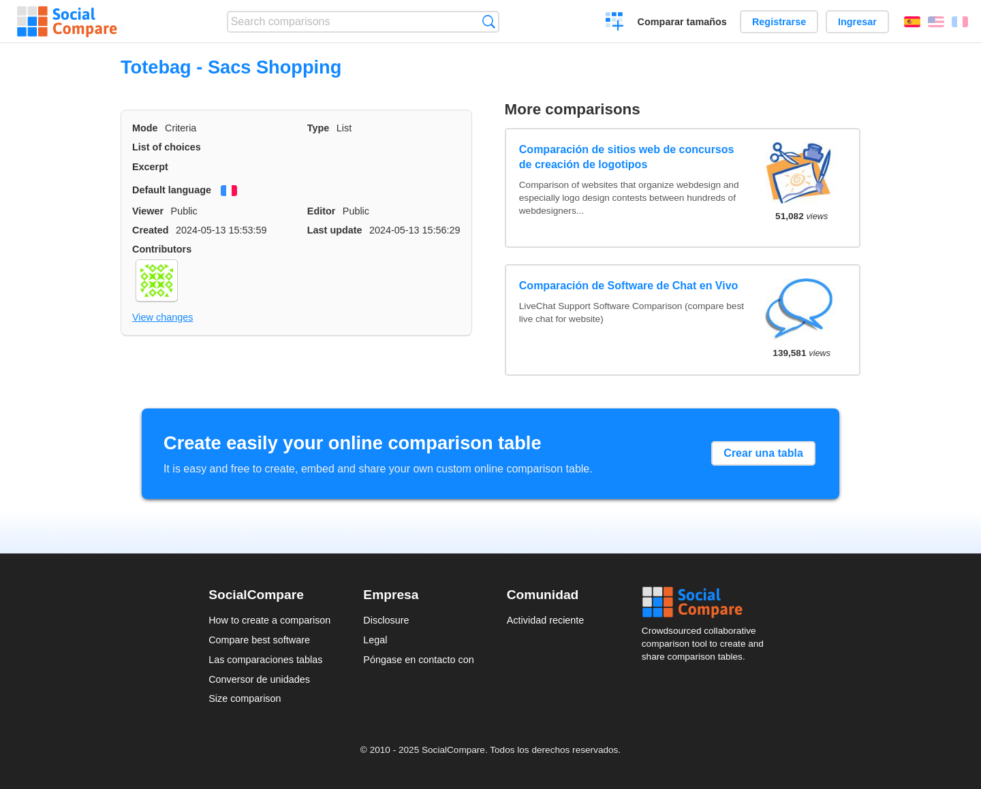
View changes (162, 317)
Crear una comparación (615, 23)
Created (150, 230)
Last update (334, 230)
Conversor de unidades (259, 679)
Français (960, 21)
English (936, 21)
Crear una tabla (763, 453)
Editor (321, 211)
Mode (145, 128)
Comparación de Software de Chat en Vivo (628, 285)
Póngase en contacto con (418, 659)
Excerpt (150, 166)
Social (707, 602)
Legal (375, 639)
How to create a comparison (269, 620)
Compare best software (259, 639)
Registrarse (779, 21)
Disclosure (386, 620)
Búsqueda (488, 21)
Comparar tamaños (682, 21)
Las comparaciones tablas (265, 659)
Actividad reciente (546, 620)
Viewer (148, 211)
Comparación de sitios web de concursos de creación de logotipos (626, 157)
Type (318, 128)
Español (912, 21)
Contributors (161, 249)
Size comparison (244, 698)
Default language (171, 189)
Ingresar (857, 21)
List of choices (166, 147)
